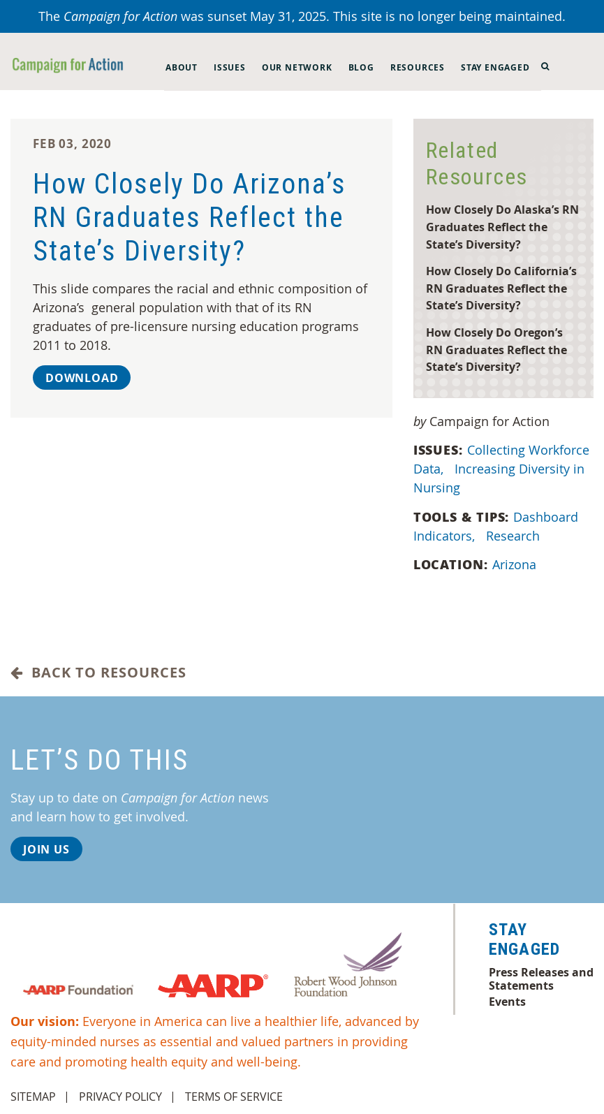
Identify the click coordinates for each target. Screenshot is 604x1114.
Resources (417, 67)
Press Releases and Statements (541, 978)
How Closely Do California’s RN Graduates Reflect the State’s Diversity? (501, 288)
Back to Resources (98, 672)
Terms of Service (234, 1096)
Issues (230, 67)
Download (81, 378)
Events (507, 1001)
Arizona (516, 564)
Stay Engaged (495, 67)
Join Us (46, 849)
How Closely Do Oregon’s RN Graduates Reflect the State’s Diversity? (496, 349)
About (181, 67)
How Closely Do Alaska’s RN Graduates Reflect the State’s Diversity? (502, 226)
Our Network (297, 67)
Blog (361, 67)
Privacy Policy (120, 1096)
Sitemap (33, 1096)
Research (514, 535)
